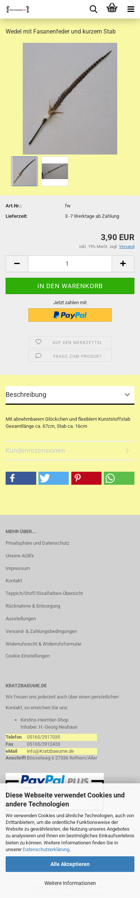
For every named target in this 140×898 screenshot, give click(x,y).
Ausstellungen (21, 618)
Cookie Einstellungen (28, 656)
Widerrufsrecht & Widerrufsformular (43, 644)
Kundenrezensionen (35, 450)
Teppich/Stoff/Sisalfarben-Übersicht (44, 593)
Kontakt (14, 580)
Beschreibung (26, 394)
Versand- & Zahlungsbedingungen (41, 631)
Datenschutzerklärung (46, 849)
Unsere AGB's (20, 555)
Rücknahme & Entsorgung (33, 606)
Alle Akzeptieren (70, 864)
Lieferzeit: (17, 216)
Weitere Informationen (70, 883)
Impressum (18, 568)
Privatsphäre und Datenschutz (37, 543)
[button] (21, 478)
